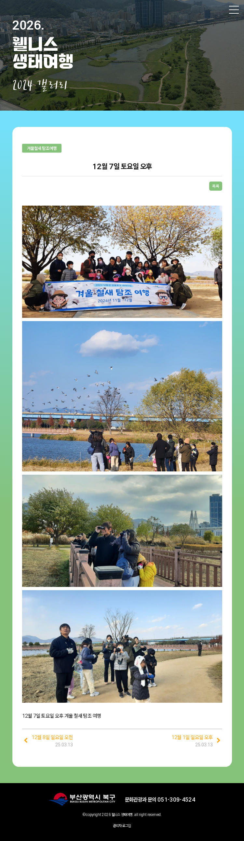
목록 (215, 186)
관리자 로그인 (122, 825)
